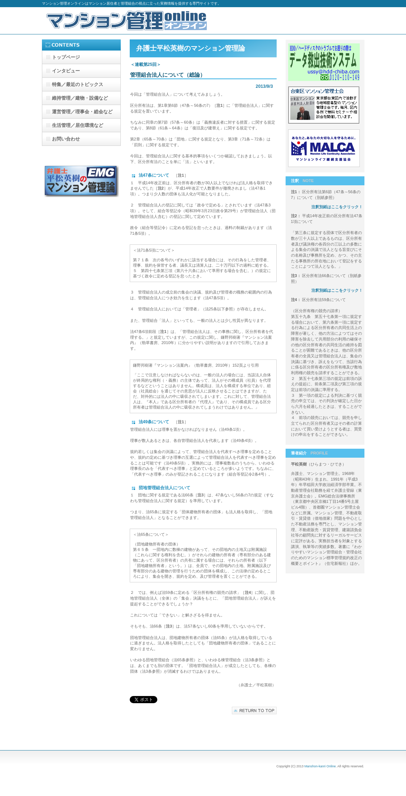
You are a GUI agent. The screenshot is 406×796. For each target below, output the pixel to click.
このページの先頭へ (254, 710)
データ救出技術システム (325, 63)
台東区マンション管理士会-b (325, 106)
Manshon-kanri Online (320, 766)
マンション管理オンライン (128, 20)
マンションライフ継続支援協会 (325, 149)
